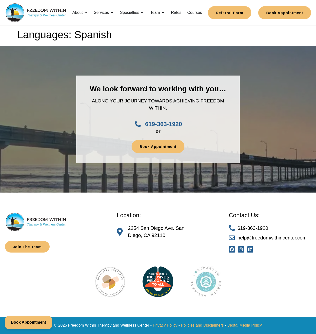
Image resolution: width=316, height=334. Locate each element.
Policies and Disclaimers (202, 325)
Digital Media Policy (244, 325)
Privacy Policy (165, 325)
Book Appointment (28, 322)
